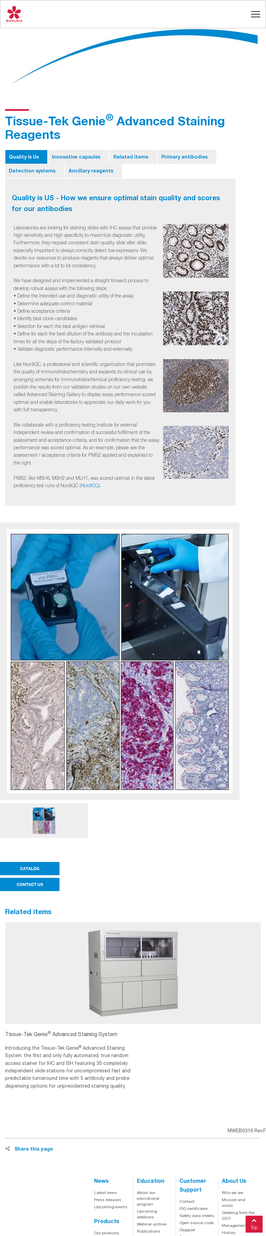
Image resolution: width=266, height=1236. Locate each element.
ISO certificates (193, 1208)
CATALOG (29, 868)
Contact (187, 1201)
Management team (239, 1225)
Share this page (29, 1149)
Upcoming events (110, 1206)
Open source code (196, 1222)
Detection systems (32, 170)
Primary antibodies (184, 157)
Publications (148, 1231)
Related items (130, 157)
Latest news (105, 1192)
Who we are (232, 1192)
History (228, 1232)
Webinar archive (151, 1224)
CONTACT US (30, 884)
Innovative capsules (76, 157)
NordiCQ (90, 485)
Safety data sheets (196, 1215)
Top (254, 1223)
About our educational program (148, 1198)
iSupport (187, 1230)
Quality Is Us (24, 157)
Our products (106, 1233)
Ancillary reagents (91, 170)
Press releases (107, 1199)
